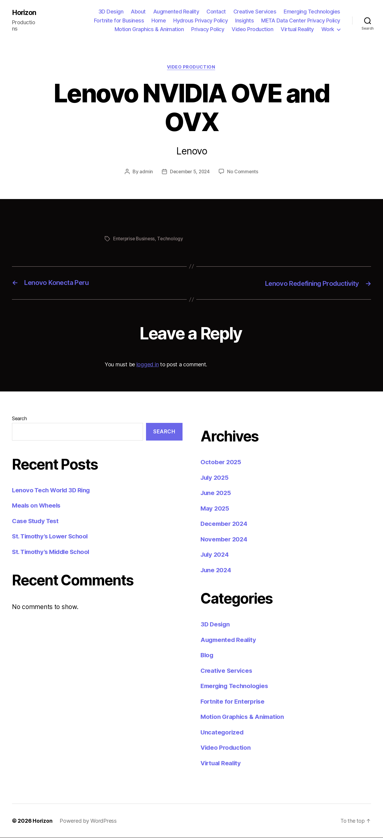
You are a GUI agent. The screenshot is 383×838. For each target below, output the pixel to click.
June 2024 (216, 570)
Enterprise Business (134, 239)
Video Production (252, 29)
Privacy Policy (207, 29)
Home (158, 20)
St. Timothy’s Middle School (53, 551)
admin (145, 172)
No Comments (243, 172)
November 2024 (224, 539)
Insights (244, 20)
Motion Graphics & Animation (149, 29)
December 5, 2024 (190, 172)
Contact (216, 11)
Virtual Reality (297, 29)
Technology (172, 239)
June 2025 (216, 493)
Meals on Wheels (37, 505)
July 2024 (215, 554)
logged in (147, 365)
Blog (207, 655)
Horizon (25, 12)
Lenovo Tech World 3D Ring (52, 490)
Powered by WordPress (88, 821)
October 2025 (221, 462)
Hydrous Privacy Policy (200, 20)
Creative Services (254, 11)
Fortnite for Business (119, 20)
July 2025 (215, 477)
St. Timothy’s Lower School (52, 536)
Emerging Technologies (312, 11)
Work (327, 29)
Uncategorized (222, 732)
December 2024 (224, 524)
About (138, 11)
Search (19, 419)
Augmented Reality (176, 11)
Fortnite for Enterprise (233, 701)
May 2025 (215, 508)
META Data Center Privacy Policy (300, 20)
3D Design (111, 11)
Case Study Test (36, 521)
